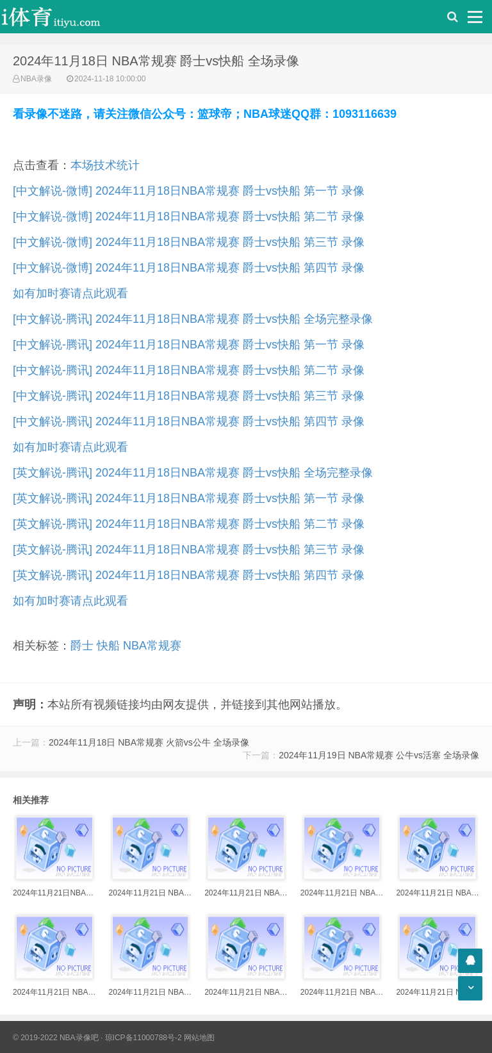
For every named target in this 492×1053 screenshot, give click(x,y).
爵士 (82, 645)
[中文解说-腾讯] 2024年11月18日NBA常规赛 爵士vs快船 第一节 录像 (189, 344)
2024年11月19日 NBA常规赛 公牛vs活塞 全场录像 (379, 755)
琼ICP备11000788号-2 (143, 1037)
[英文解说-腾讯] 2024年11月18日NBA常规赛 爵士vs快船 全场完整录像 (193, 472)
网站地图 (199, 1037)
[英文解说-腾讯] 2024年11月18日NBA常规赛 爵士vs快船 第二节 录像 (189, 524)
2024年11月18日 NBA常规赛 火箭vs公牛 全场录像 (149, 742)
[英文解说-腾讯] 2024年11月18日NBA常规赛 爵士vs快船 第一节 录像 (189, 498)
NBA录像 (36, 78)
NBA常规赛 (152, 645)
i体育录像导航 (64, 16)
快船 (108, 645)
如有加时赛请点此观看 (70, 293)
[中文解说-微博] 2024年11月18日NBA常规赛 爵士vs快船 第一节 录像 (189, 190)
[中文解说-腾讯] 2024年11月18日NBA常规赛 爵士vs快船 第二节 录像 (189, 370)
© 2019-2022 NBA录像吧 (56, 1037)
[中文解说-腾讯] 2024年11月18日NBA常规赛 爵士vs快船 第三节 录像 (189, 395)
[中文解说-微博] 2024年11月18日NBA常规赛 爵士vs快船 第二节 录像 (189, 216)
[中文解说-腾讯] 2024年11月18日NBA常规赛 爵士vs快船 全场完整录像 (193, 319)
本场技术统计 (105, 165)
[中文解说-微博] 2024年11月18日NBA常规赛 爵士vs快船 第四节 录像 (189, 267)
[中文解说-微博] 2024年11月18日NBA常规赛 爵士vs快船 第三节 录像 (189, 242)
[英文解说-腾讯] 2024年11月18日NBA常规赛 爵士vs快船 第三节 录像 (189, 549)
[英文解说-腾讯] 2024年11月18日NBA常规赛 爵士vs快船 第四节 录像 (189, 575)
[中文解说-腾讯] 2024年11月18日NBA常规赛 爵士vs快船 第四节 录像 (189, 421)
